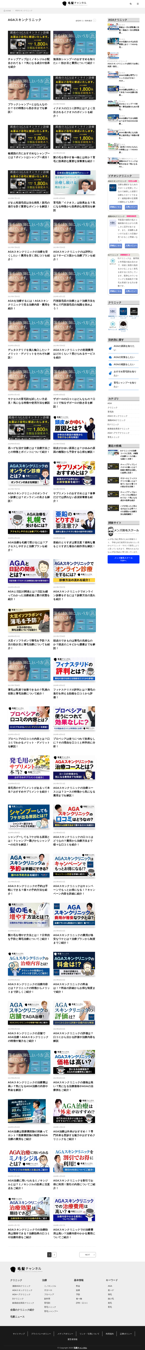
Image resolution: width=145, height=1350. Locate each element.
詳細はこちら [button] (115, 207)
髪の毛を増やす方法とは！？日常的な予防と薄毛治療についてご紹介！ (29, 937)
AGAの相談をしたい (124, 364)
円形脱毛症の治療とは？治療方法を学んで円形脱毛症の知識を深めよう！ (74, 304)
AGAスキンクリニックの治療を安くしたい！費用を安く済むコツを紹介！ (29, 255)
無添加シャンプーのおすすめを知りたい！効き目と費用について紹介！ (74, 61)
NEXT (87, 1255)
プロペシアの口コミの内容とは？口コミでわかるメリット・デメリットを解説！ (29, 742)
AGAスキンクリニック (118, 61)
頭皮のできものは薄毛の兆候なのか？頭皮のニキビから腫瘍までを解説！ (74, 644)
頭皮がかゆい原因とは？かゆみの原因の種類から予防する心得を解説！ (74, 450)
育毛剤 (111, 412)
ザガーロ (48, 1290)
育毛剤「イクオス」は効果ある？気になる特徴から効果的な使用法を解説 (74, 206)
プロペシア (49, 1294)
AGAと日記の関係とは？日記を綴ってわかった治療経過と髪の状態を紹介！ (29, 595)
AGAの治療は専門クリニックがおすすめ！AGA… (128, 78)
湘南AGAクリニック (129, 158)
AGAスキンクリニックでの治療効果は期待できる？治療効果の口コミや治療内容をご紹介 (29, 1233)
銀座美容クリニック (123, 329)
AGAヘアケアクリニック (119, 433)
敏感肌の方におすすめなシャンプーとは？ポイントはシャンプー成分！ (29, 155)
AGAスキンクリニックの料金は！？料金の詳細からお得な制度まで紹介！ (74, 988)
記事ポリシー (126, 1334)
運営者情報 (72, 1339)
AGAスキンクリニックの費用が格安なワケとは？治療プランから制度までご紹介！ (74, 939)
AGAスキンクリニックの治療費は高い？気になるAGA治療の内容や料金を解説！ (28, 1086)
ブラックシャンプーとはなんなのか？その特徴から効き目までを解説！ (27, 108)
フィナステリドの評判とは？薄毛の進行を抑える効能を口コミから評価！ (74, 693)
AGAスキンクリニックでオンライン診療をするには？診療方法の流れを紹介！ (74, 595)
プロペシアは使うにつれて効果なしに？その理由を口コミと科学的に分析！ (74, 742)
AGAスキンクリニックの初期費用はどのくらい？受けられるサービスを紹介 (74, 354)
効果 (78, 1290)
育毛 (110, 1307)
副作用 (47, 1299)
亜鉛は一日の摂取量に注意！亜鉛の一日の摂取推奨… (129, 30)
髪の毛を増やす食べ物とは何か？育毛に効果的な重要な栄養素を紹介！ (74, 159)
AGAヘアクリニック (134, 316)
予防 (78, 1294)
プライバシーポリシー (41, 1334)
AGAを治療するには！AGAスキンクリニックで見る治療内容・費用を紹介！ (29, 304)
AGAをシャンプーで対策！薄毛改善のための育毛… (129, 106)
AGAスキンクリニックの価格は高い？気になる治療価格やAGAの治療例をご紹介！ (73, 1086)
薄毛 (110, 1294)
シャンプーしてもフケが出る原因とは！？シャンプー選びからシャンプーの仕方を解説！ (29, 841)
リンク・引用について (89, 1334)
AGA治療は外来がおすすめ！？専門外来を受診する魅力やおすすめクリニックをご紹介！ (74, 1135)
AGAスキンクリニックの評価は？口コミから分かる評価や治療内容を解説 (74, 1037)
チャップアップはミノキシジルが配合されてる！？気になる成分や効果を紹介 (29, 63)
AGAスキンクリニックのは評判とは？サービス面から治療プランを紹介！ (74, 255)
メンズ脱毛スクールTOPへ (123, 559)
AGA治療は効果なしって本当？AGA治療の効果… (128, 92)
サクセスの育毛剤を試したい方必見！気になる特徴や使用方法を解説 (29, 401)
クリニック (113, 407)
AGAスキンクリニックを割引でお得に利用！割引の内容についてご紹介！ (74, 1184)
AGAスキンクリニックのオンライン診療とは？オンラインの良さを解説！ (29, 497)
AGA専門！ (132, 181)
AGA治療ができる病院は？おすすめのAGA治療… (128, 121)
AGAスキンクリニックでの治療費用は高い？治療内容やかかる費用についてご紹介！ (74, 1233)
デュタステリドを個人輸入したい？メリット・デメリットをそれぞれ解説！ (29, 354)
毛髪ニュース (17, 1316)
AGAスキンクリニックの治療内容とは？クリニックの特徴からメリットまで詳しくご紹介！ (29, 988)
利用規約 (110, 1334)
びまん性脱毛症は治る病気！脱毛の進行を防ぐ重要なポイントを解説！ (29, 204)
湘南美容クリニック (113, 316)
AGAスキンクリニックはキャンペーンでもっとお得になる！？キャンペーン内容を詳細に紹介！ (74, 890)
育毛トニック (114, 437)
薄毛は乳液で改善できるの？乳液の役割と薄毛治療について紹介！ (29, 691)
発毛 (110, 1303)
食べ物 (79, 1299)
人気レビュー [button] (131, 207)
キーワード (112, 1280)
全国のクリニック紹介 (22, 1310)
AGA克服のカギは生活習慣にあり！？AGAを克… (128, 44)
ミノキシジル (50, 1286)
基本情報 (79, 1280)
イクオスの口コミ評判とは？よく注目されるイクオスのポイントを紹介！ (74, 112)
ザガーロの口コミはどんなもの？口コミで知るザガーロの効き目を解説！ (74, 403)
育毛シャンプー (51, 1311)
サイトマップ (19, 1334)
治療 (44, 1280)
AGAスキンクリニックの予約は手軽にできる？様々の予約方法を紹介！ (28, 890)
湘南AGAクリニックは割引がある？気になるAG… (128, 164)
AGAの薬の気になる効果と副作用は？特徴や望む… (129, 135)
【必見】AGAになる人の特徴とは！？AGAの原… (128, 149)
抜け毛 (111, 1299)
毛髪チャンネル (80, 1348)
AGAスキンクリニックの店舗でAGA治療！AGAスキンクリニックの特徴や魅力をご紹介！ (28, 1037)
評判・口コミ (82, 1303)
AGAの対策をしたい (124, 357)
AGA (123, 25)
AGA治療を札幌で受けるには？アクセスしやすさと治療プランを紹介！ (28, 546)
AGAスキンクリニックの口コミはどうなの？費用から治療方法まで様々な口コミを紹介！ (73, 841)
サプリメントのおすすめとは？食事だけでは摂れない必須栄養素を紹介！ (74, 497)
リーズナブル (131, 216)
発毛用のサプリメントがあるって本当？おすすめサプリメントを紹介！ (29, 790)
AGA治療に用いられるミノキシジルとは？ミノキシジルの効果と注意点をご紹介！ (29, 1184)
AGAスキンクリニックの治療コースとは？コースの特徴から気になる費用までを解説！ (74, 792)
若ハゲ (111, 1290)
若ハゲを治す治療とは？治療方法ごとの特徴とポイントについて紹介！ (29, 450)
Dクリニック (112, 328)
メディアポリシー (65, 1334)
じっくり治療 (125, 255)
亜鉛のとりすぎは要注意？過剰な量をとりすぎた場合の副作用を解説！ (74, 544)
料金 (78, 1286)
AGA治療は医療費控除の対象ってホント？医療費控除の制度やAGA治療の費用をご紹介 (28, 1135)
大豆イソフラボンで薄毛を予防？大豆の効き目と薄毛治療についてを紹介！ (29, 644)
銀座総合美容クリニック (118, 429)
